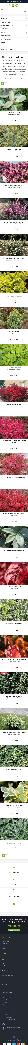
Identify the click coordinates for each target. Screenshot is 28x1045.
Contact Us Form (6, 1011)
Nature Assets (6, 36)
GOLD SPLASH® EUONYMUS (14, 802)
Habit (3, 39)
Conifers (4, 950)
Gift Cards (4, 970)
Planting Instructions (7, 989)
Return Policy (5, 999)
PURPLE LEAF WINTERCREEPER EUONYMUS (14, 656)
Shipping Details (6, 1001)
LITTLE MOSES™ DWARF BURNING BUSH (14, 511)
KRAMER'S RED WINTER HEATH (14, 182)
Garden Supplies (6, 967)
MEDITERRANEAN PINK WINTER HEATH (14, 219)
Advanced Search (6, 43)
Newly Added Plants (7, 46)
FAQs (3, 984)
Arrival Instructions (6, 987)
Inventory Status (7, 22)
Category (4, 26)
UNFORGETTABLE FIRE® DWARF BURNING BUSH (14, 438)
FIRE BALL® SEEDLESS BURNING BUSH (14, 474)
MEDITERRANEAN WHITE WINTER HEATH (14, 255)
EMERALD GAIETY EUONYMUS (14, 693)
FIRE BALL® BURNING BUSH (14, 583)
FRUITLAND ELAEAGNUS (14, 109)
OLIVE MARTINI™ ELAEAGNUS (14, 146)
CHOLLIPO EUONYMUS (14, 328)
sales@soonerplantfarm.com (13, 1024)
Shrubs (3, 945)
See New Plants (5, 938)
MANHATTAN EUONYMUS (14, 365)
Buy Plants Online (6, 960)
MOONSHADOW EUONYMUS (14, 766)
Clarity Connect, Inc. (17, 1038)
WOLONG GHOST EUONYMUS (14, 839)
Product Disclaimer (6, 996)
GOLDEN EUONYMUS (14, 292)
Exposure (4, 29)
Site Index (4, 975)
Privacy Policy (5, 992)
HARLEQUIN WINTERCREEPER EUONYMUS (14, 729)
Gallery (3, 965)
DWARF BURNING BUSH (14, 401)
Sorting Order (6, 19)
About (3, 962)
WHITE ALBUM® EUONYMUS (14, 620)
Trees (3, 943)
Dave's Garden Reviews (7, 972)
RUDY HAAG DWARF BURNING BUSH (14, 547)
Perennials (4, 940)
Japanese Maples (6, 948)
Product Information (7, 994)
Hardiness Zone (6, 32)
